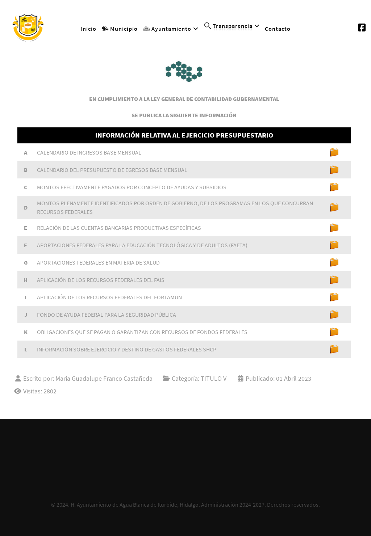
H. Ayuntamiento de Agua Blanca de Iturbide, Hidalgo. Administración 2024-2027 (167, 504)
